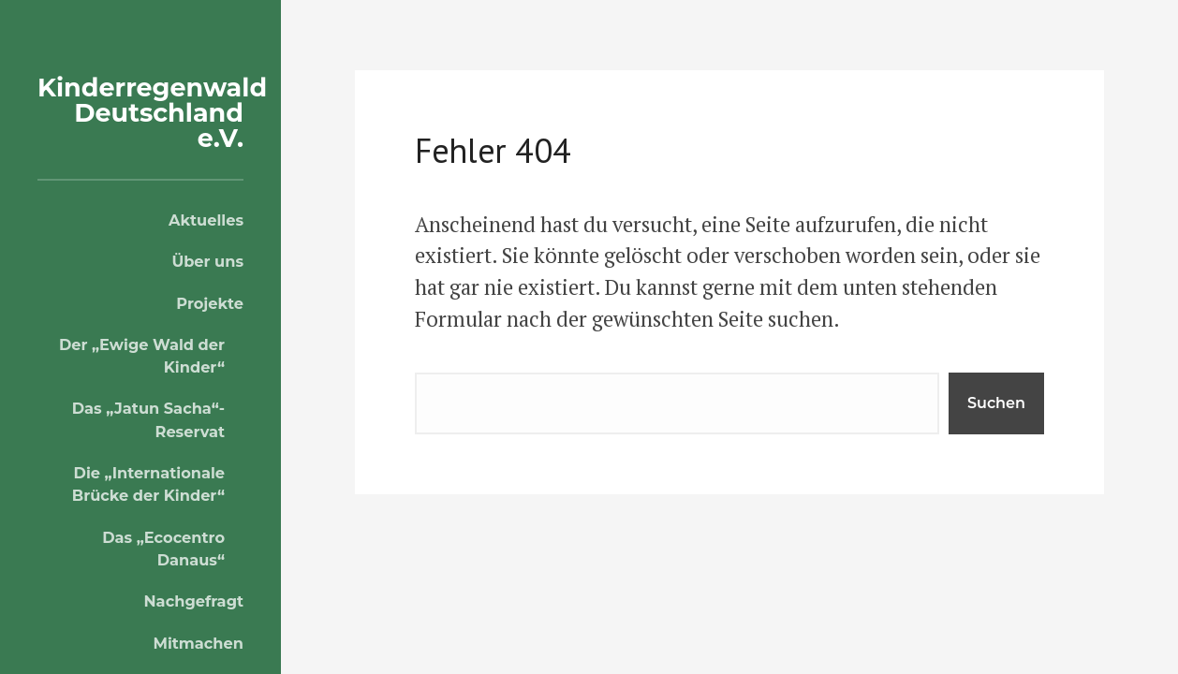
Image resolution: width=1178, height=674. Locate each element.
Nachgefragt (193, 601)
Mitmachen (198, 643)
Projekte (209, 303)
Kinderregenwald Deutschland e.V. (152, 113)
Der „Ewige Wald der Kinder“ (142, 355)
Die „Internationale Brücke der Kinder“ (148, 484)
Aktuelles (206, 220)
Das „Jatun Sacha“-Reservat (148, 419)
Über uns (207, 261)
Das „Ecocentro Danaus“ (163, 548)
